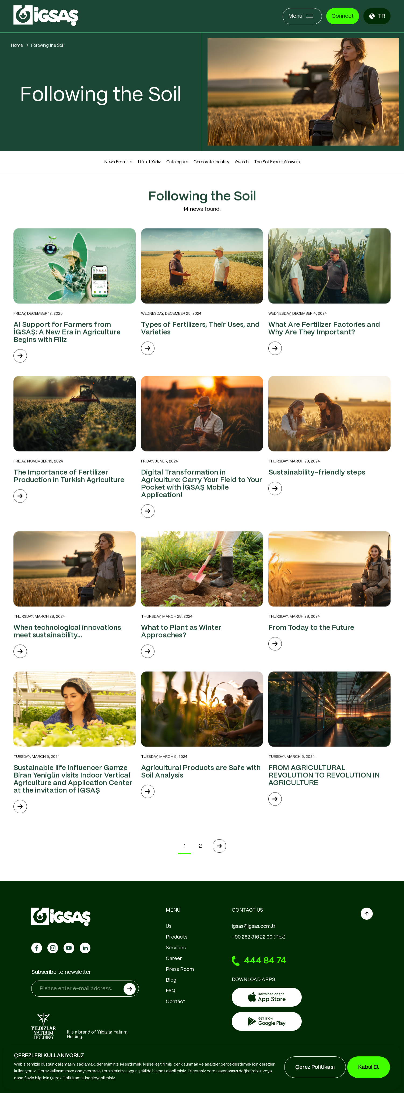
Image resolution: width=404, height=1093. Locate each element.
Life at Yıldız (149, 162)
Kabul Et (368, 1067)
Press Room (180, 969)
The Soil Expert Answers (277, 162)
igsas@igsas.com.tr (254, 926)
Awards (242, 162)
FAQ (170, 991)
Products (176, 937)
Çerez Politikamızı (67, 1078)
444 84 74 (259, 961)
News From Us (118, 162)
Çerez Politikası (315, 1067)
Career (174, 958)
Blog (171, 980)
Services (176, 948)
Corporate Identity (211, 162)
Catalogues (177, 162)
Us (168, 926)
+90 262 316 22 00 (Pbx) (259, 937)
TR (377, 16)
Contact (175, 1001)
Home (17, 46)
